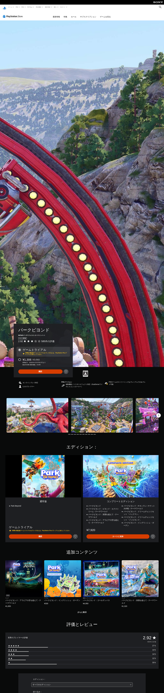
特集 (65, 14)
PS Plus (29, 7)
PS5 (17, 7)
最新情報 (47, 7)
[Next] (158, 413)
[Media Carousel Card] (37, 413)
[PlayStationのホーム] (4, 7)
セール (73, 14)
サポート (62, 7)
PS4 (23, 7)
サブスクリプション (88, 14)
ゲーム (10, 7)
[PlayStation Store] (13, 14)
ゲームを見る (105, 14)
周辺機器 (38, 7)
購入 (55, 7)
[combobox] (82, 682)
